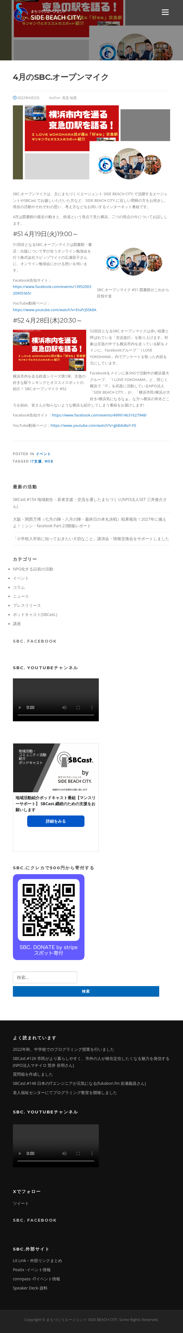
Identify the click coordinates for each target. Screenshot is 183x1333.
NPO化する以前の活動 (33, 569)
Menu (165, 12)
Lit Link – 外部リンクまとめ (37, 1260)
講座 (17, 623)
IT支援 (36, 461)
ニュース (21, 596)
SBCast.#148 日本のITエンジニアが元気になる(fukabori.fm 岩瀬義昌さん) (79, 1083)
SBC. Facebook (35, 641)
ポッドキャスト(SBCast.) (35, 614)
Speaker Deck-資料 (30, 1288)
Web (49, 461)
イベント (43, 453)
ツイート (21, 1203)
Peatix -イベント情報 (32, 1269)
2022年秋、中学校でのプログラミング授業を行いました (63, 1049)
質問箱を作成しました (33, 1074)
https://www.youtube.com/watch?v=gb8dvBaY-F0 (93, 425)
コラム (19, 587)
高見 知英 (69, 97)
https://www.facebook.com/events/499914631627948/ (99, 415)
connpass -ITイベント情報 (36, 1278)
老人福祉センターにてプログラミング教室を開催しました (65, 1092)
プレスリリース (27, 605)
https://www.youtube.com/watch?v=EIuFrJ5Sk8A (55, 309)
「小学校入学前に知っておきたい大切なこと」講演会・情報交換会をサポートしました (91, 538)
